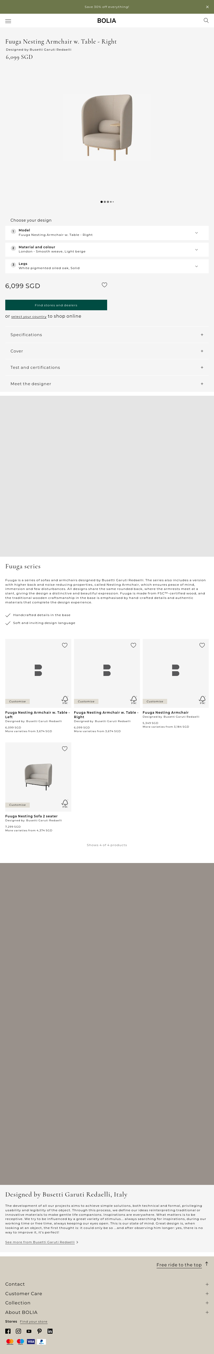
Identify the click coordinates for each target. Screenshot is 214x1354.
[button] (107, 128)
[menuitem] (8, 21)
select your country (29, 316)
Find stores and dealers (56, 305)
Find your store (34, 1321)
